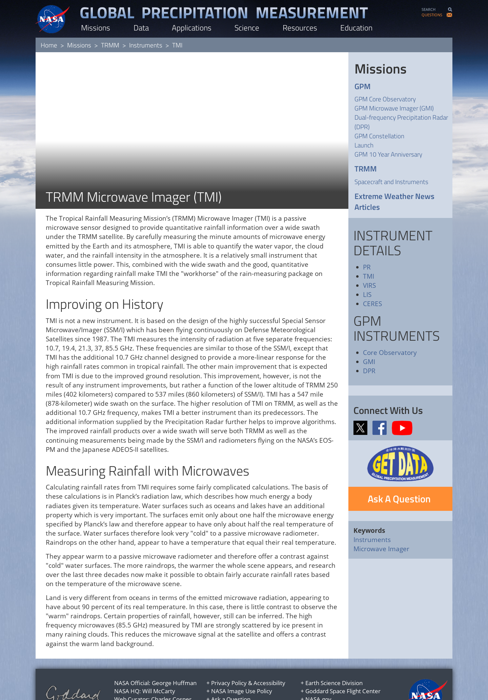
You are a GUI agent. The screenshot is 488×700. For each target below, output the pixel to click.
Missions (95, 28)
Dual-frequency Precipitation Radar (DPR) (401, 122)
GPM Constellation (379, 135)
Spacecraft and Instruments (391, 181)
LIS (367, 294)
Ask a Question (230, 671)
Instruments (145, 45)
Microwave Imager (381, 548)
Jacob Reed (163, 679)
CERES (372, 303)
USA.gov (316, 679)
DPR (369, 370)
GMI (369, 361)
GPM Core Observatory (385, 98)
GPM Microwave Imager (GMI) (394, 108)
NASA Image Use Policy (241, 662)
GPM (362, 86)
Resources (300, 28)
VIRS (369, 285)
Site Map (222, 679)
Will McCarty (158, 662)
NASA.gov (318, 671)
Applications (191, 28)
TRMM (110, 45)
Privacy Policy (229, 654)
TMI (368, 276)
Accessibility (269, 654)
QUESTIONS (432, 14)
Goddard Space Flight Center (343, 662)
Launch (363, 144)
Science (247, 28)
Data (141, 28)
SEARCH (428, 9)
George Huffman (174, 654)
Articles (367, 207)
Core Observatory (390, 352)
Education (356, 28)
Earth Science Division (334, 654)
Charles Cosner (171, 671)
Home (49, 45)
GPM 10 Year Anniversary (388, 154)
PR (367, 267)
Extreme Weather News (394, 196)
